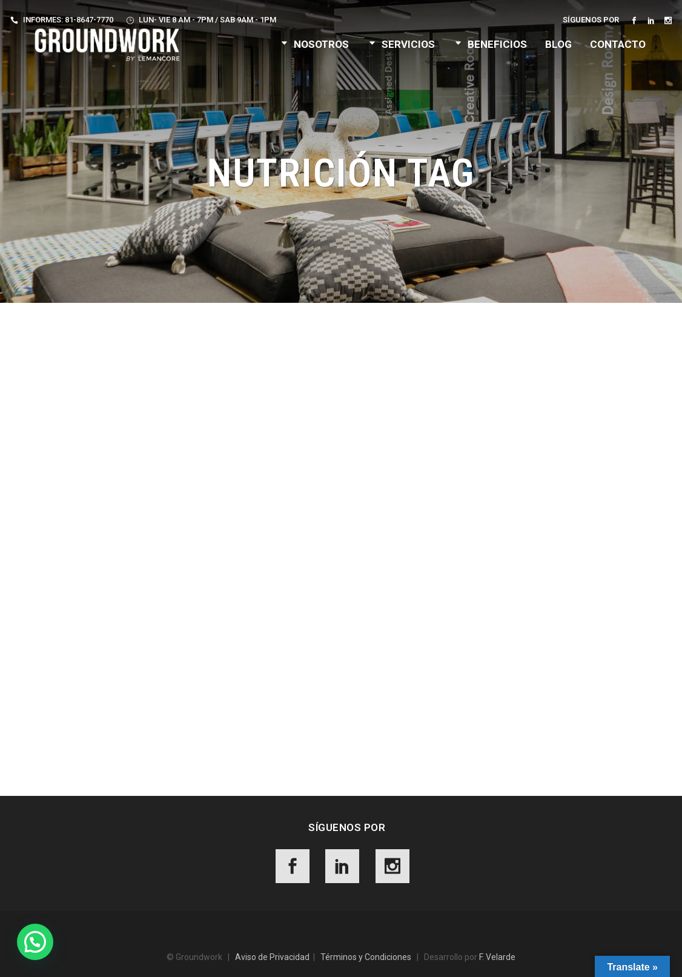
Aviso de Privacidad (272, 957)
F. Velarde (497, 957)
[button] (35, 942)
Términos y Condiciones (365, 957)
